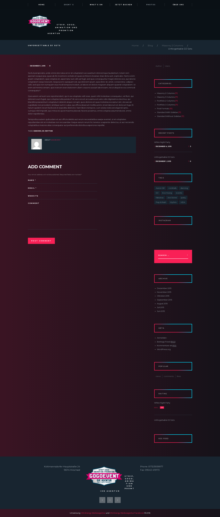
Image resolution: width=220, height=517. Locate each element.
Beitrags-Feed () (166, 342)
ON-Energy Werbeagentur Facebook (127, 513)
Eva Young (167, 193)
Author (159, 66)
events (179, 193)
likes (179, 376)
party (183, 197)
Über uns (178, 5)
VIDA (183, 202)
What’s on (96, 5)
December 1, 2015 (37, 66)
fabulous (159, 197)
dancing (37, 131)
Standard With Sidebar (167, 112)
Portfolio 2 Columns (166, 101)
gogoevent (56, 140)
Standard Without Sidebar (169, 116)
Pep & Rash (161, 202)
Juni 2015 (161, 311)
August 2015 (162, 303)
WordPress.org (164, 349)
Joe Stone (172, 197)
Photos (151, 5)
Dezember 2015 (164, 288)
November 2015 (164, 292)
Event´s (69, 5)
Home (41, 5)
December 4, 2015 (163, 146)
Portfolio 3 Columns (166, 105)
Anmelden (162, 338)
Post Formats (163, 108)
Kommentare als (166, 345)
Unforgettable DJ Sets (164, 157)
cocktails (172, 188)
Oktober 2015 (163, 296)
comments (169, 376)
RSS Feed (164, 439)
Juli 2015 (160, 307)
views (158, 376)
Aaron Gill (160, 188)
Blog (150, 45)
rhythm (49, 131)
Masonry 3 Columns (166, 97)
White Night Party (162, 142)
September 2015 (164, 300)
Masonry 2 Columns (172, 45)
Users (167, 66)
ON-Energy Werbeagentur (93, 513)
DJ (43, 131)
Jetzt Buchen (123, 5)
